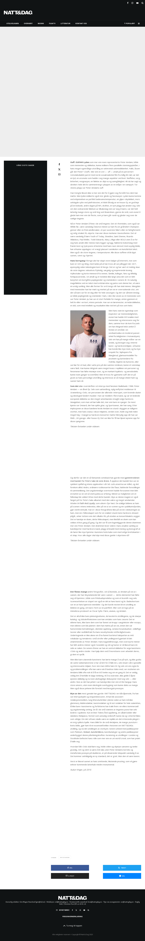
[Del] (59, 164)
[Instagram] (132, 2)
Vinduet (86, 732)
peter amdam (65, 912)
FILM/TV (52, 23)
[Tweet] (59, 169)
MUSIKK (41, 23)
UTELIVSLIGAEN (12, 23)
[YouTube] (137, 2)
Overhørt (28, 23)
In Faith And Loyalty (86, 503)
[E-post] (59, 174)
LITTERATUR (65, 23)
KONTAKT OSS (81, 23)
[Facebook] (128, 2)
